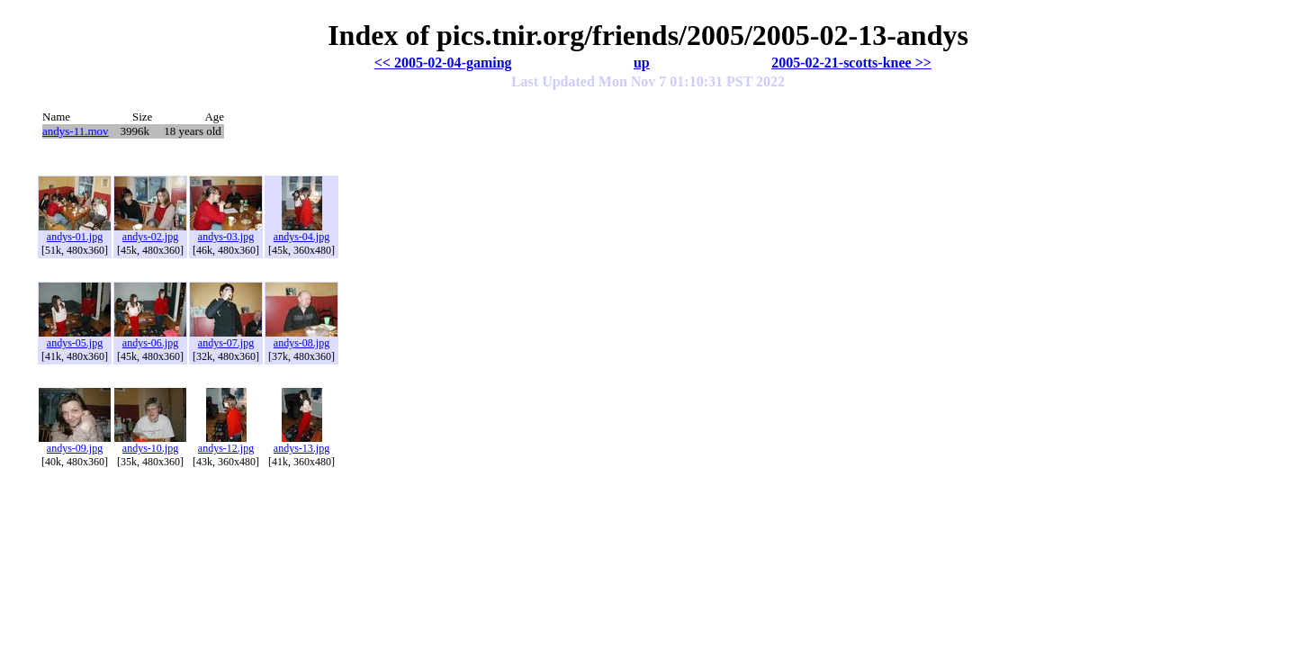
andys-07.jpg (226, 338)
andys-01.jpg (75, 231)
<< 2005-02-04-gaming (443, 62)
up (642, 62)
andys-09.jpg (75, 443)
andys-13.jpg (301, 443)
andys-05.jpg (75, 338)
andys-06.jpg (150, 338)
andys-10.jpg (150, 443)
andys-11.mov (75, 131)
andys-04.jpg (301, 231)
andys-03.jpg (226, 231)
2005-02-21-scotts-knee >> (851, 62)
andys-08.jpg (302, 338)
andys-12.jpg (226, 443)
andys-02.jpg (150, 231)
